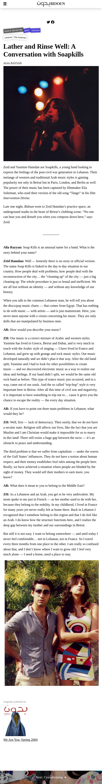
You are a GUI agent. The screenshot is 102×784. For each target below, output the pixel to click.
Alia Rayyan (12, 62)
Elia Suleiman (20, 37)
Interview (36, 30)
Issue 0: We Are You (13, 30)
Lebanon (8, 37)
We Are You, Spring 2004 (20, 723)
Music (27, 30)
